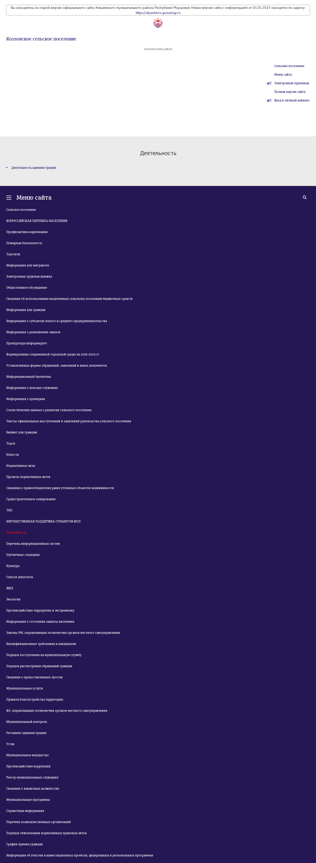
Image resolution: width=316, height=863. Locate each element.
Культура (12, 566)
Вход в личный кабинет (292, 100)
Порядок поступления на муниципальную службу (44, 655)
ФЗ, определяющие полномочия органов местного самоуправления (56, 710)
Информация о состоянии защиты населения (40, 621)
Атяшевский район (158, 49)
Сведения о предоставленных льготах (34, 677)
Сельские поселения (289, 66)
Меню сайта (283, 74)
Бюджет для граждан (21, 432)
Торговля (13, 254)
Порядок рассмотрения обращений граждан (39, 666)
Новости (12, 454)
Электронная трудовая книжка (29, 276)
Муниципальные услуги (24, 688)
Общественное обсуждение (26, 287)
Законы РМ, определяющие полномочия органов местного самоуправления (63, 633)
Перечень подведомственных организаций (38, 822)
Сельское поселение (21, 210)
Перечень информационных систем (33, 543)
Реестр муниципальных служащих (32, 777)
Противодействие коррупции (28, 766)
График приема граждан (24, 844)
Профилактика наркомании (27, 232)
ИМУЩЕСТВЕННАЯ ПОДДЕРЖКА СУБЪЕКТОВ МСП (43, 521)
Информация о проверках (25, 399)
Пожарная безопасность (24, 243)
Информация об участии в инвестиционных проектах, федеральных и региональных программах (79, 855)
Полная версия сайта (289, 92)
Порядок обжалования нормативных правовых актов (46, 833)
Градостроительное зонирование (31, 499)
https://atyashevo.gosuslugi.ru (158, 12)
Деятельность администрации (33, 168)
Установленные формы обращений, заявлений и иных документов (56, 365)
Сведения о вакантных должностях (32, 788)
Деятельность (16, 532)
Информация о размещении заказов (33, 332)
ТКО (9, 510)
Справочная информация (25, 811)
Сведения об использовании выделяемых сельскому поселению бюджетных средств (69, 299)
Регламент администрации (26, 733)
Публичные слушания (23, 555)
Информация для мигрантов (27, 265)
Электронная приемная (291, 83)
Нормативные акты (20, 466)
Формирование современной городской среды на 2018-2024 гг (52, 354)
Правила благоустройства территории (34, 699)
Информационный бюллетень (28, 376)
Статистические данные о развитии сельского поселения (49, 410)
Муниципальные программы (28, 800)
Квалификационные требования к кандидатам (41, 644)
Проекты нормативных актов (28, 477)
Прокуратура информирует (26, 343)
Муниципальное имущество (27, 755)
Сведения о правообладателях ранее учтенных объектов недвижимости (60, 488)
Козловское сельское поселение (41, 39)
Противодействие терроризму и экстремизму (40, 610)
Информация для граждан (26, 310)
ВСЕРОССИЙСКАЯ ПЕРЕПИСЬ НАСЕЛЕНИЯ (36, 221)
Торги (10, 443)
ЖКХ (9, 588)
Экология (13, 599)
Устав (10, 744)
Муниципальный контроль (26, 722)
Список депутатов (19, 577)
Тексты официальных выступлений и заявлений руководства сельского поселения (68, 421)
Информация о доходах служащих (32, 388)
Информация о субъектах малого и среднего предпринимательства (56, 321)
